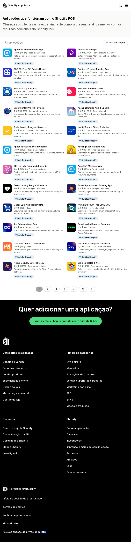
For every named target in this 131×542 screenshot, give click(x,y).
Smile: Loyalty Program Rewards (30, 127)
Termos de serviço (14, 506)
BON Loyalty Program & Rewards (30, 166)
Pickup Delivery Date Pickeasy (29, 263)
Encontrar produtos (15, 368)
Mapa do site (11, 523)
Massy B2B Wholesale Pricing (28, 205)
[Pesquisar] (120, 5)
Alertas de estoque (87, 49)
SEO (69, 393)
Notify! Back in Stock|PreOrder (93, 127)
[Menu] (126, 5)
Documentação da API (16, 434)
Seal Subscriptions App (25, 88)
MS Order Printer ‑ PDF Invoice (29, 243)
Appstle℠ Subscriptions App (28, 49)
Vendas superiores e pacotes (84, 380)
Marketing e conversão (17, 393)
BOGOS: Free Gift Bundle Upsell (30, 69)
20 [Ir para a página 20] (83, 289)
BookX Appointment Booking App (95, 185)
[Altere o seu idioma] (23, 488)
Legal (70, 465)
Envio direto (74, 361)
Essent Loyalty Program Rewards (30, 185)
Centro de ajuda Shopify (17, 428)
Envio (70, 399)
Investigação (10, 453)
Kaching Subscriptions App (91, 146)
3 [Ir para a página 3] (56, 289)
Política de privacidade (17, 515)
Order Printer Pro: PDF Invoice (29, 108)
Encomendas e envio (15, 380)
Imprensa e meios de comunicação (88, 446)
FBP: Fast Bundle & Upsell (90, 88)
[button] (33, 57)
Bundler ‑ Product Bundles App (93, 69)
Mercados (73, 368)
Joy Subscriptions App (25, 224)
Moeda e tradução (78, 405)
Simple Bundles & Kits (89, 263)
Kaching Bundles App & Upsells (93, 108)
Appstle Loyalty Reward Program (30, 146)
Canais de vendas (14, 361)
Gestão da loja (11, 399)
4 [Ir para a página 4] (64, 289)
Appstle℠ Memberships (90, 166)
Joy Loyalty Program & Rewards (94, 243)
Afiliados (72, 459)
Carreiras (72, 434)
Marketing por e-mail (79, 386)
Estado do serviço (77, 472)
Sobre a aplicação (78, 428)
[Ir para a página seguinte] (92, 289)
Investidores (74, 440)
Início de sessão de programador (23, 498)
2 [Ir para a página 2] (47, 289)
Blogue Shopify (12, 446)
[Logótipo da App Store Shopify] (16, 5)
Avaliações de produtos (81, 374)
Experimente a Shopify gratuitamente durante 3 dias (66, 321)
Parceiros (72, 453)
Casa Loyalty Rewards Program (94, 224)
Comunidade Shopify (15, 440)
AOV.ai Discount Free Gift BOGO (94, 205)
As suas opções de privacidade (22, 531)
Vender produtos (13, 374)
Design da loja (11, 386)
